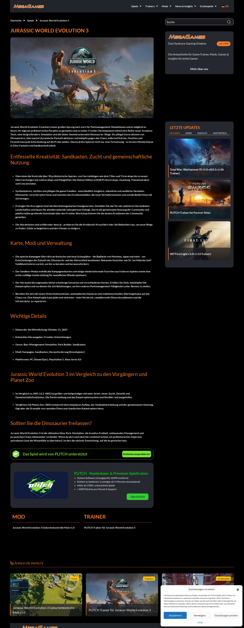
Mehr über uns (199, 69)
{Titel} (199, 622)
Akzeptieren (175, 615)
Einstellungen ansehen (226, 615)
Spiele (30, 20)
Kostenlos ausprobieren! (136, 453)
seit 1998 (224, 43)
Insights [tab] (202, 133)
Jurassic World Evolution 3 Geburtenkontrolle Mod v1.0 (44, 527)
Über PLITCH (137, 496)
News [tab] (188, 133)
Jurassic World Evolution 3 (54, 20)
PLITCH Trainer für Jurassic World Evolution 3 (109, 527)
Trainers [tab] (174, 133)
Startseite (15, 20)
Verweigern (200, 615)
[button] (237, 589)
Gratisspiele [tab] (220, 133)
